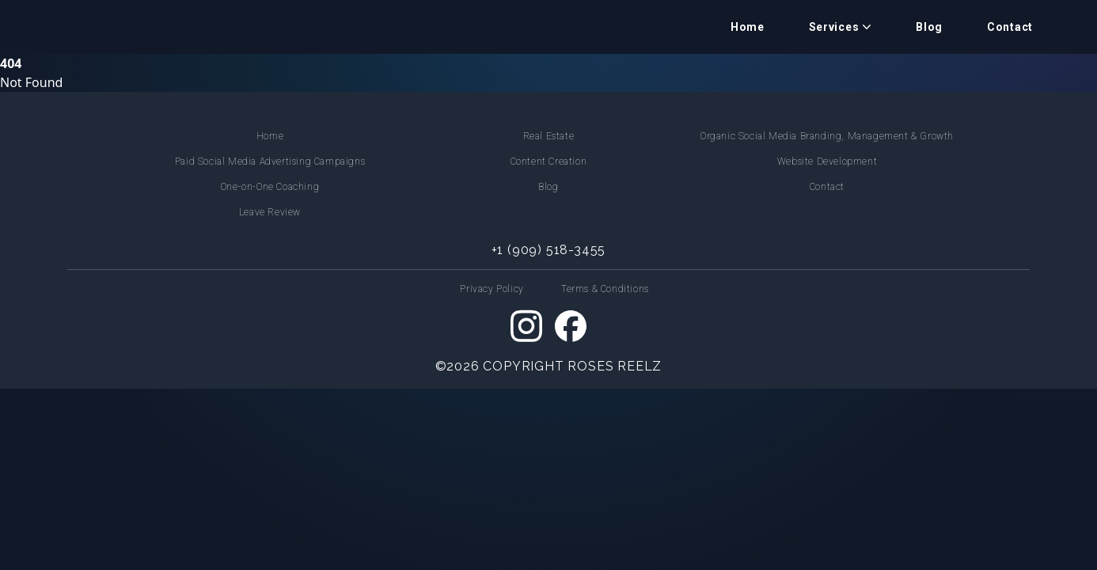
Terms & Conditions (605, 288)
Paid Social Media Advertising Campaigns (270, 161)
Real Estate (549, 136)
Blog (929, 27)
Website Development (827, 161)
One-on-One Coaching (270, 186)
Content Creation (549, 161)
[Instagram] (526, 326)
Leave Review (270, 212)
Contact (1010, 27)
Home (748, 27)
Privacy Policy (491, 288)
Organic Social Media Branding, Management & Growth (827, 136)
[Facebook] (570, 326)
